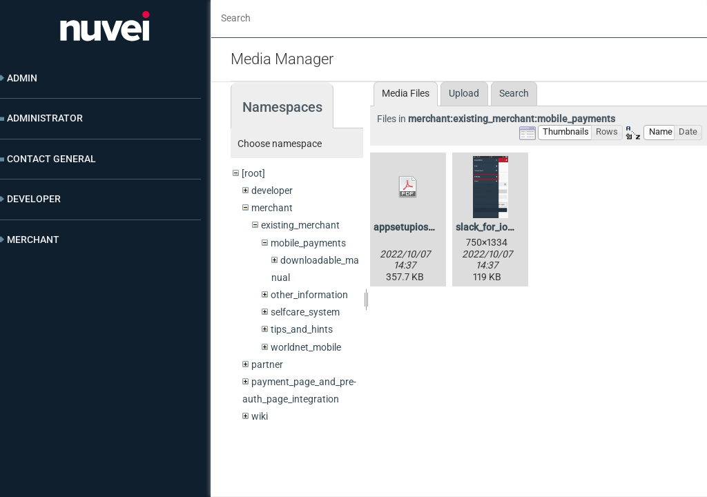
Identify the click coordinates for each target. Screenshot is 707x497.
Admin (22, 78)
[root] (253, 173)
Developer (34, 198)
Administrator (45, 118)
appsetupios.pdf (409, 227)
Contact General (51, 158)
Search (514, 93)
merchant (272, 207)
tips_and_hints (302, 329)
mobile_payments (308, 242)
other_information (309, 294)
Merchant (33, 239)
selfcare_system (305, 312)
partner (267, 364)
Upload (464, 93)
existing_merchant (300, 225)
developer (272, 190)
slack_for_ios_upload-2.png (515, 227)
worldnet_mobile (306, 347)
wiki (259, 416)
